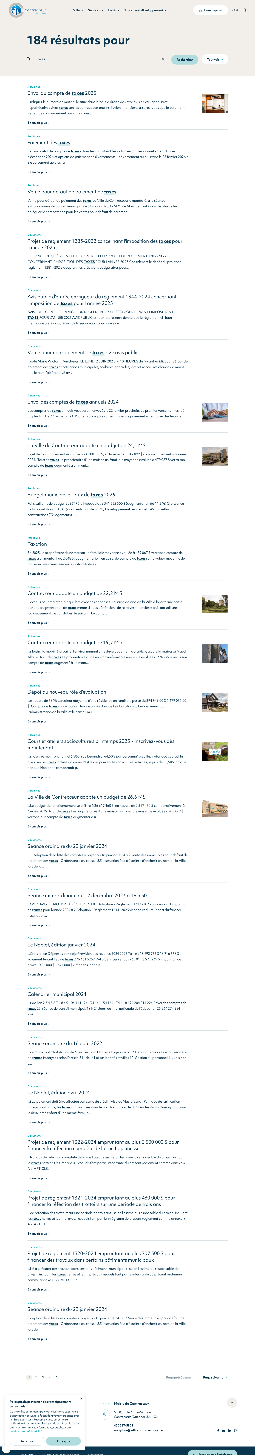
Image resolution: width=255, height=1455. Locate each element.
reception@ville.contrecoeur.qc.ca (138, 1430)
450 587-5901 (123, 1425)
